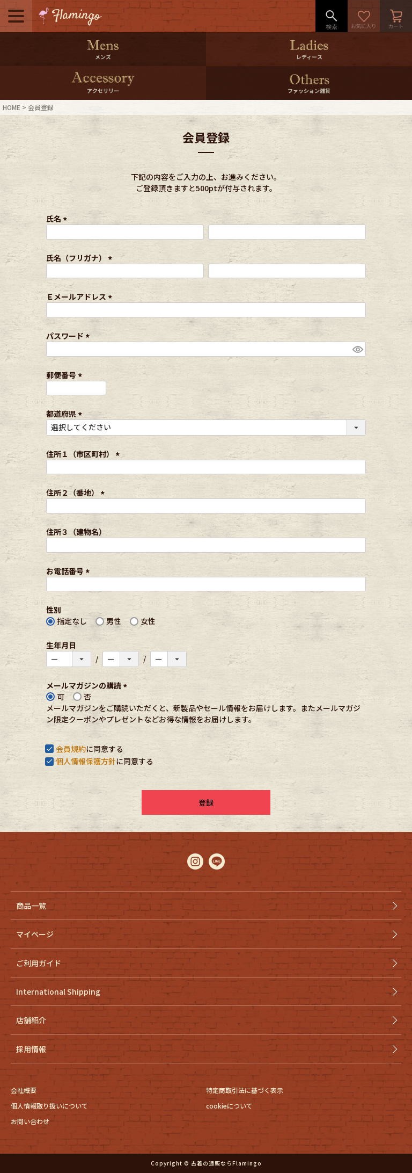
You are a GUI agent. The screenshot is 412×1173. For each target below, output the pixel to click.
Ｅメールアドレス (80, 296)
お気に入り (364, 16)
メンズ (103, 57)
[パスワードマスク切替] (357, 349)
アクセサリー (103, 90)
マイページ (35, 934)
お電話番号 (69, 571)
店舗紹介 (31, 1020)
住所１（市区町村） (84, 453)
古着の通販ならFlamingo (226, 1163)
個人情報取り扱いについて (49, 1105)
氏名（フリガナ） (80, 257)
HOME (11, 107)
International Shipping (58, 991)
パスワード (69, 335)
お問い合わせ (30, 1121)
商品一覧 (31, 905)
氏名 (58, 218)
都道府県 (65, 413)
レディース (309, 57)
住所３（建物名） (76, 531)
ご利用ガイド (38, 963)
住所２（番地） (77, 492)
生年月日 (61, 645)
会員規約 (71, 748)
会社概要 (23, 1090)
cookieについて (229, 1105)
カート (396, 16)
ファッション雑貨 (309, 90)
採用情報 (31, 1049)
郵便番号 (65, 375)
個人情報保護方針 (86, 761)
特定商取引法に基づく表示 (244, 1090)
